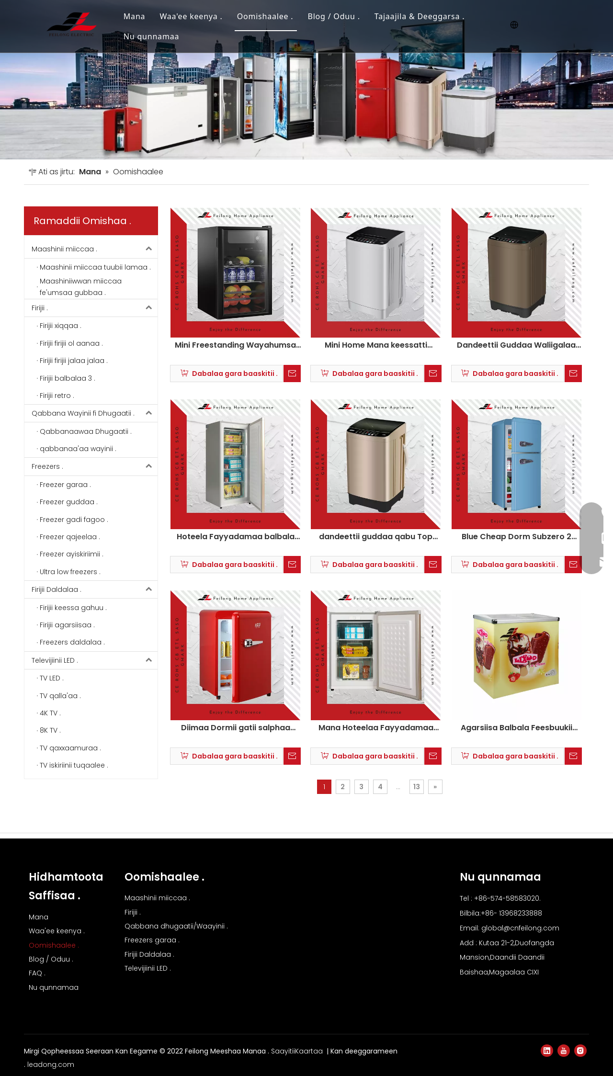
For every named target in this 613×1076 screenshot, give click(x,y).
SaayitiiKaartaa (298, 1051)
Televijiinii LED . (95, 660)
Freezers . (95, 466)
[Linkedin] (547, 1050)
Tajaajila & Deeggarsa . (420, 16)
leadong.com (50, 1064)
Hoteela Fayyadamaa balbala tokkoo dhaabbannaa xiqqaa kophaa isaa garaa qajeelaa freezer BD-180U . (236, 537)
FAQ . (37, 973)
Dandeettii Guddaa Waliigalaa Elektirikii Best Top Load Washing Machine (516, 345)
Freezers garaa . (152, 940)
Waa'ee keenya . (190, 16)
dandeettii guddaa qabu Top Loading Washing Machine (375, 537)
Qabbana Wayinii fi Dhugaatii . (95, 413)
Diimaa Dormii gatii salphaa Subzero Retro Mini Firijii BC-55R (235, 728)
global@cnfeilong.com (520, 928)
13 (416, 787)
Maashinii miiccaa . (95, 249)
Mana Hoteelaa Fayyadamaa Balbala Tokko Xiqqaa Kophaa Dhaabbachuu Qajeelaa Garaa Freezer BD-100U (376, 728)
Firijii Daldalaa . (95, 589)
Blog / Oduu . (333, 16)
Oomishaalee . (265, 16)
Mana (135, 16)
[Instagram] (580, 1050)
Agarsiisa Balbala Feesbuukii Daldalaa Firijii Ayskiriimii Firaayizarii (516, 728)
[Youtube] (563, 1050)
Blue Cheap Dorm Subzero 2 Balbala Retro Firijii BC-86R (516, 537)
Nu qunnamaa (151, 36)
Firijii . (95, 308)
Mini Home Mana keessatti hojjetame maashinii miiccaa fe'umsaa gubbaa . (375, 345)
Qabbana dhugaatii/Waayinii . (176, 926)
